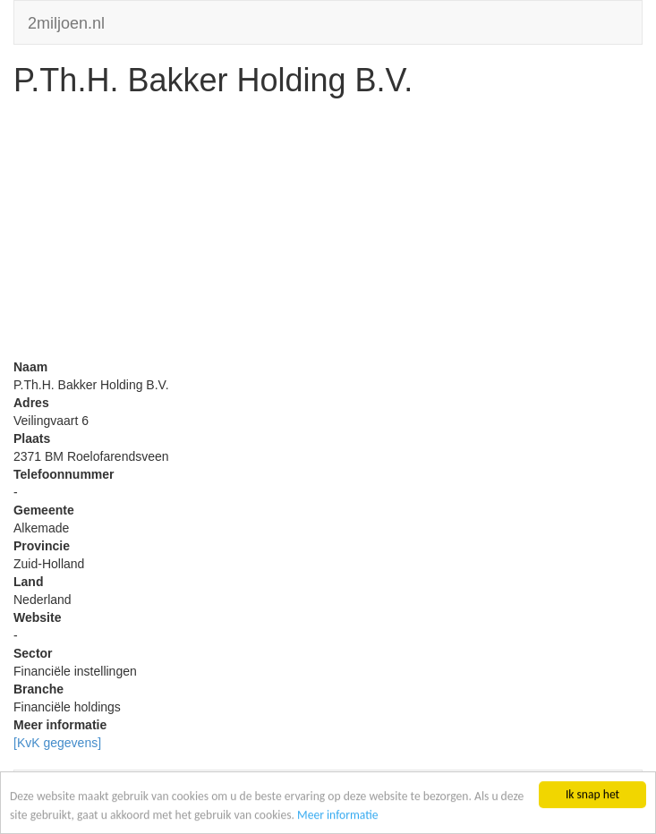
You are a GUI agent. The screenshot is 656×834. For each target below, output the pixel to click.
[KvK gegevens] (57, 743)
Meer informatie (338, 814)
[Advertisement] (328, 232)
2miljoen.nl (66, 21)
